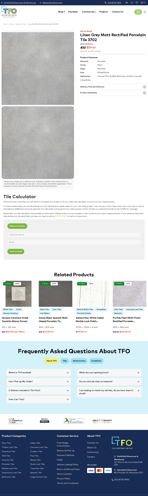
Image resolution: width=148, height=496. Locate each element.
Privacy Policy (63, 471)
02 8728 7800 (61, 216)
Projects (104, 12)
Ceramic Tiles (8, 456)
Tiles (63, 360)
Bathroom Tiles (8, 470)
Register (138, 12)
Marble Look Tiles (9, 463)
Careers (91, 454)
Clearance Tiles (21, 24)
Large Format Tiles (38, 470)
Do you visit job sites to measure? (95, 381)
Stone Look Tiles (37, 460)
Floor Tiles (6, 443)
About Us (91, 446)
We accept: (92, 460)
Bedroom (118, 313)
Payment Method (65, 453)
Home (5, 24)
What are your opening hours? (93, 372)
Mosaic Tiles (35, 456)
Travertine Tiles (37, 463)
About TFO (48, 360)
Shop (60, 12)
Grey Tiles (57, 309)
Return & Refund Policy (68, 464)
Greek (18, 309)
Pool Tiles (34, 453)
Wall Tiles (6, 453)
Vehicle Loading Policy (67, 460)
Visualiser (73, 12)
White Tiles (8, 309)
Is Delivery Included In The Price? (24, 390)
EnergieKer (101, 309)
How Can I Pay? (16, 399)
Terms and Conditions (68, 475)
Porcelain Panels (84, 313)
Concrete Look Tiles (134, 309)
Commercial (88, 12)
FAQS (60, 457)
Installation (100, 360)
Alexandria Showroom (54, 3)
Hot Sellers (44, 313)
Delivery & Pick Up (66, 449)
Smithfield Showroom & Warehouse (18, 3)
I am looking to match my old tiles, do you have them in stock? (106, 391)
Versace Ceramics (10, 313)
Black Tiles (44, 309)
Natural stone (80, 360)
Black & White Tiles (85, 309)
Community (93, 450)
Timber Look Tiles (10, 446)
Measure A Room (19, 226)
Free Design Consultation (63, 444)
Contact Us (117, 12)
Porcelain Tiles (8, 460)
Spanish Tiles (36, 466)
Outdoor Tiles (36, 450)
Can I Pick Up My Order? (21, 381)
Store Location (64, 467)
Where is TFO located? (20, 372)
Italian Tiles (35, 443)
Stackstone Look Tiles (11, 466)
